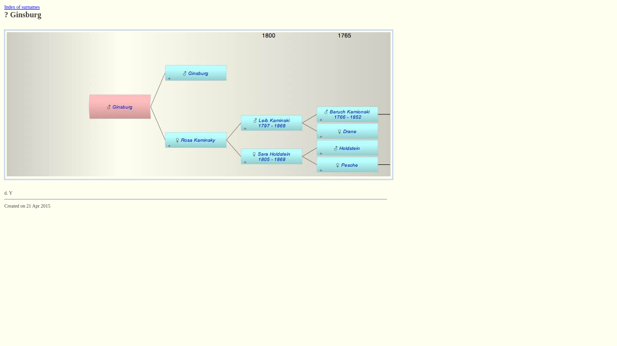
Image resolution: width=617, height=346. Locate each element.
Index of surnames (22, 7)
